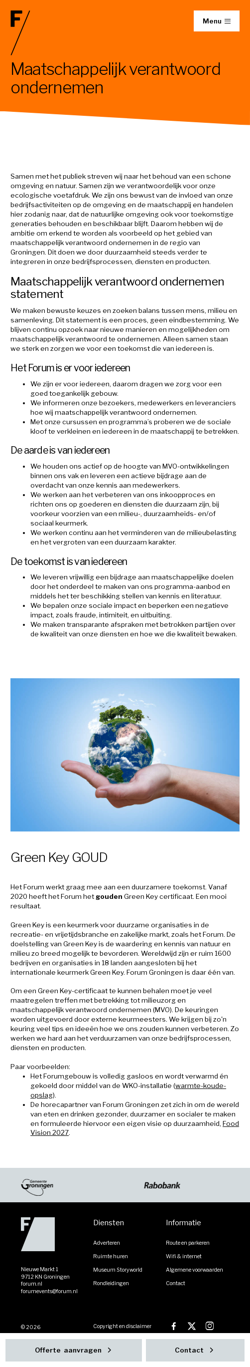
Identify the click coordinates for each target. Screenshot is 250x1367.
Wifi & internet (184, 1256)
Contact (175, 1283)
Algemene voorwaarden (194, 1270)
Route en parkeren (188, 1243)
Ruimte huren (110, 1256)
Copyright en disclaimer (122, 1326)
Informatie (183, 1222)
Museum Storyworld (117, 1270)
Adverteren (106, 1243)
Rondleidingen (111, 1283)
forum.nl (31, 1284)
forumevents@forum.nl (49, 1291)
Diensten (108, 1222)
